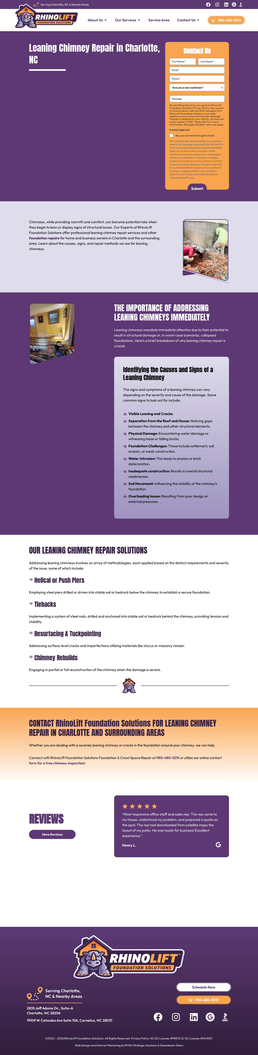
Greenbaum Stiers (171, 1045)
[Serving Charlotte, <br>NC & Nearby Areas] (35, 993)
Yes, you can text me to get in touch (194, 135)
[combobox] (197, 87)
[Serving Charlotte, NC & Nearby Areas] (36, 4)
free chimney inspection (65, 763)
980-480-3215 (168, 757)
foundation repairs (44, 238)
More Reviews (52, 834)
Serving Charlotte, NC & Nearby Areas (65, 4)
